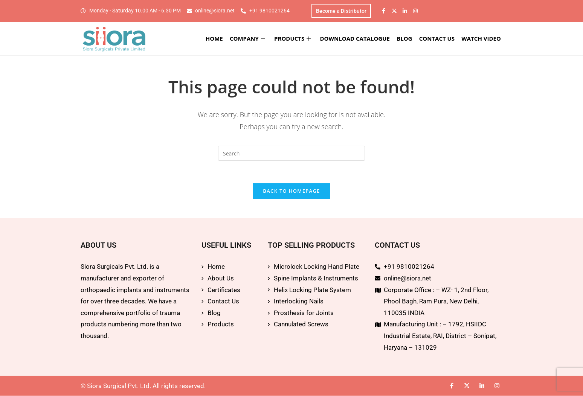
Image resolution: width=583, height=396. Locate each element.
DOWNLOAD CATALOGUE (355, 38)
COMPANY (248, 38)
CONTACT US (437, 38)
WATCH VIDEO (481, 38)
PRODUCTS (293, 38)
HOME (214, 38)
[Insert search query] (291, 153)
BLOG (404, 38)
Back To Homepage (291, 191)
